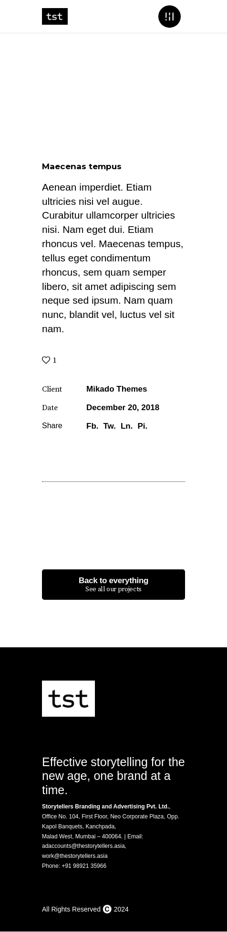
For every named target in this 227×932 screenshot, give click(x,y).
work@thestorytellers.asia (75, 856)
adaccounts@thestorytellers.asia (83, 846)
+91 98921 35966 (84, 866)
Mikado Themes (116, 389)
